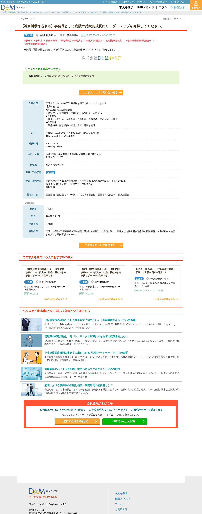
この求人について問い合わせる (100, 92)
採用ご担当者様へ (159, 2)
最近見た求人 (180, 7)
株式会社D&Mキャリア (51, 504)
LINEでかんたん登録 (123, 421)
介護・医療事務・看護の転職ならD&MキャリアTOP (25, 12)
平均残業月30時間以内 (71, 40)
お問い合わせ (181, 2)
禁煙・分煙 (51, 40)
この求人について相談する (100, 245)
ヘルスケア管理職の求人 (63, 12)
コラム (118, 504)
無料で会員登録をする (76, 421)
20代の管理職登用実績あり (138, 40)
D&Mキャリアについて (134, 2)
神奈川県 (82, 12)
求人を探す (121, 493)
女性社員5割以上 (114, 40)
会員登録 (196, 5)
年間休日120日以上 (33, 40)
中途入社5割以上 (94, 40)
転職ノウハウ (122, 498)
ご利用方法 (121, 509)
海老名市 (95, 12)
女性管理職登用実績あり (35, 44)
